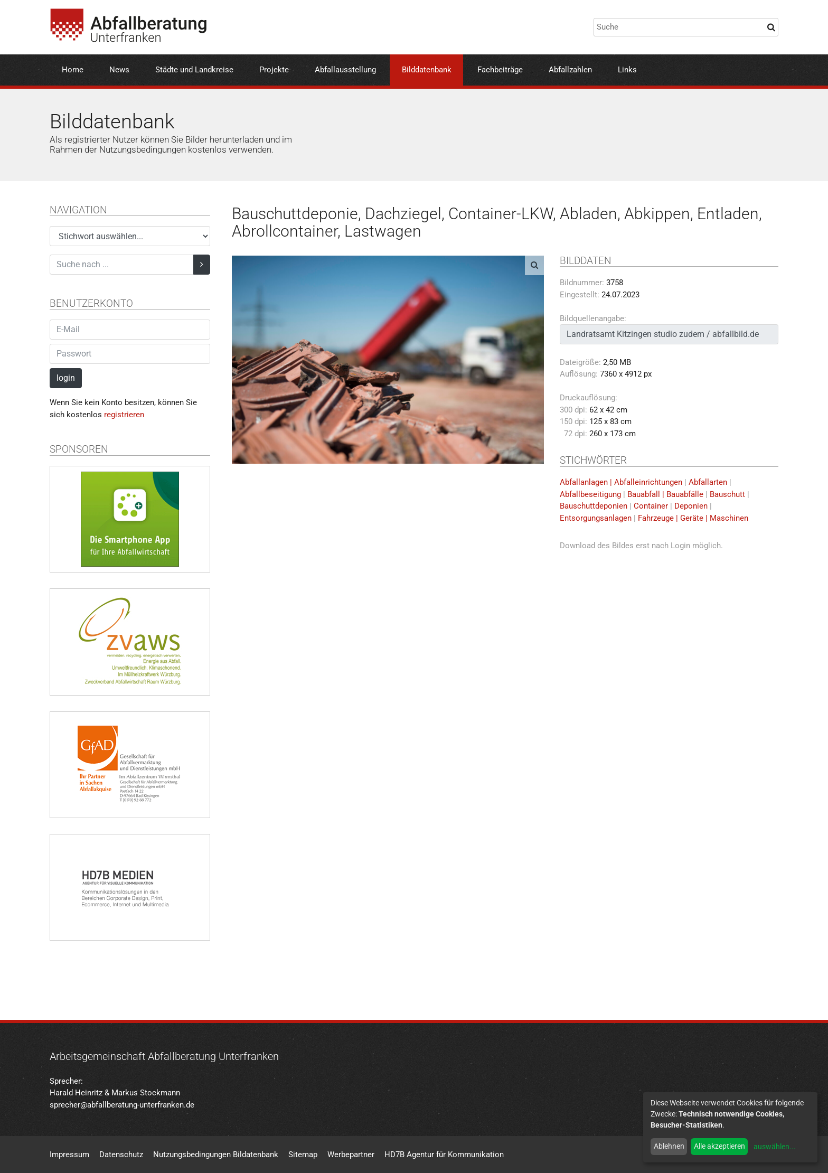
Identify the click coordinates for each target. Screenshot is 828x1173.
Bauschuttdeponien (593, 506)
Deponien (691, 506)
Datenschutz (121, 1154)
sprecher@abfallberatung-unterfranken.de (122, 1105)
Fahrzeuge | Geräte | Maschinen (693, 518)
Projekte (274, 69)
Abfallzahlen (570, 69)
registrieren (124, 414)
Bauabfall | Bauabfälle (665, 494)
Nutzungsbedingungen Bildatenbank (215, 1154)
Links (627, 69)
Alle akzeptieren (719, 1146)
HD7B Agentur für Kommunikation (444, 1154)
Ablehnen (669, 1146)
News (119, 69)
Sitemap (302, 1154)
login (66, 378)
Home (72, 69)
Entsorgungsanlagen (596, 518)
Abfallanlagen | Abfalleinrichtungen (621, 482)
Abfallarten (708, 482)
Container (651, 506)
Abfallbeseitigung (590, 494)
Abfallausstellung (345, 69)
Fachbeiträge (500, 69)
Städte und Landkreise (194, 69)
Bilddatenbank (426, 69)
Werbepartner (350, 1154)
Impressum (69, 1154)
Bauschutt (727, 494)
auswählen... (775, 1146)
